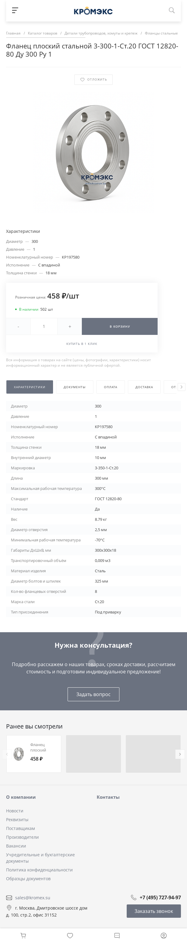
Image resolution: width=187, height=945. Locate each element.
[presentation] (181, 387)
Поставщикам (20, 828)
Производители (22, 837)
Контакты (108, 797)
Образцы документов (28, 878)
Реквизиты (17, 819)
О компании (21, 797)
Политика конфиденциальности (39, 870)
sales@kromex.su (32, 897)
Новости (14, 811)
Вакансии (16, 846)
